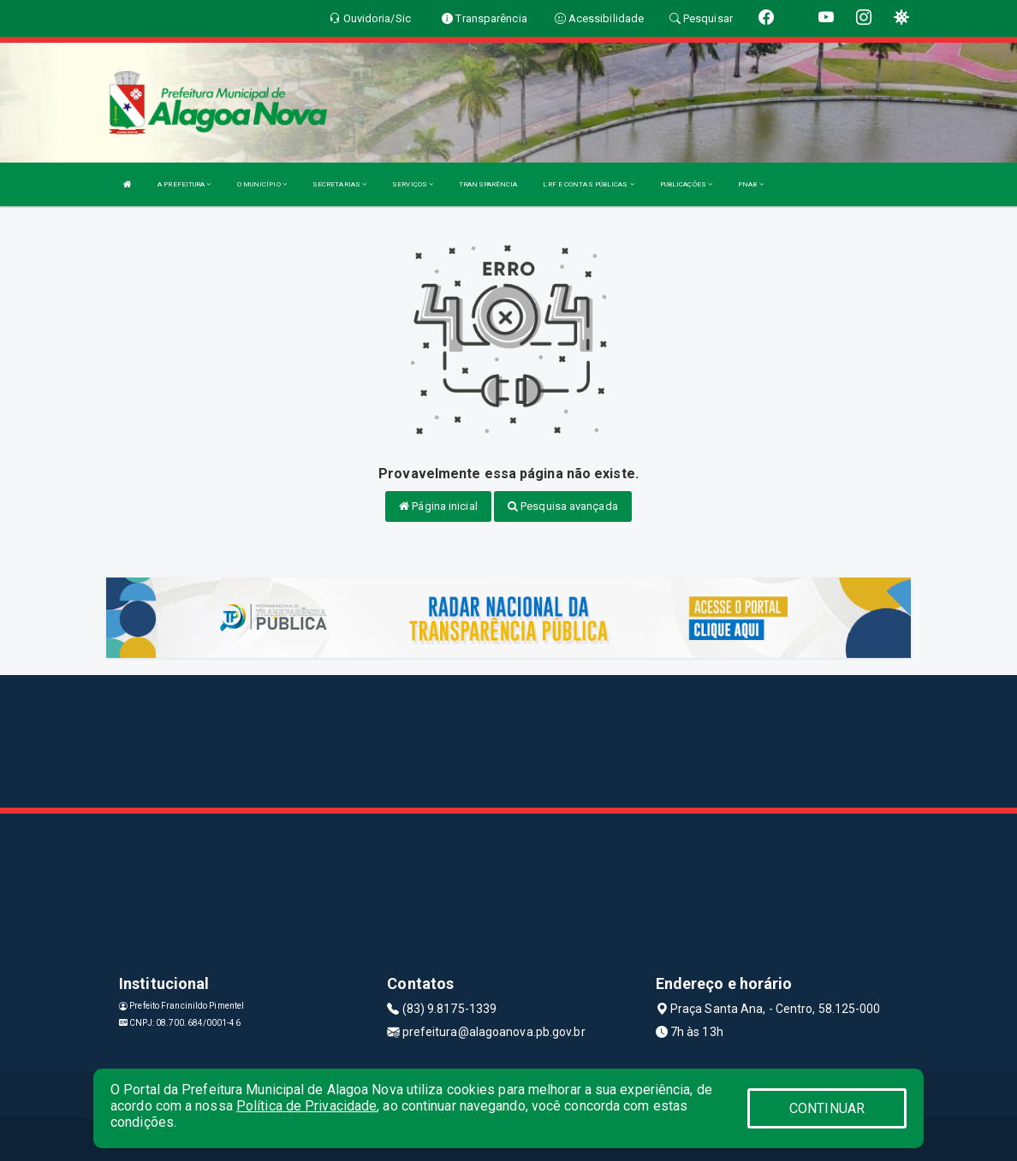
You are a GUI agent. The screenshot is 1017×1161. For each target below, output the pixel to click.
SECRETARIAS (339, 184)
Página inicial (438, 506)
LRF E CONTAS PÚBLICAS (588, 184)
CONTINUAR (827, 1108)
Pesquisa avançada (563, 506)
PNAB (751, 184)
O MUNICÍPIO (262, 184)
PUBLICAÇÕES (686, 184)
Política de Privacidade (306, 1106)
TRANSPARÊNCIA (488, 184)
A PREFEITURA (184, 184)
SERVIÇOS (412, 184)
